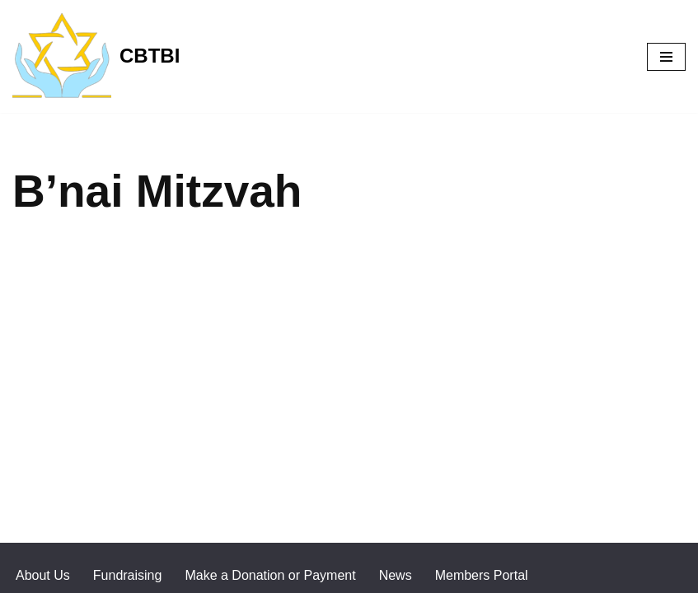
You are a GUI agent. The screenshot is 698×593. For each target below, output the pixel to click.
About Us (43, 575)
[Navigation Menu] (666, 57)
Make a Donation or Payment (270, 575)
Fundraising (127, 575)
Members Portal (481, 575)
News (395, 575)
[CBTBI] (96, 56)
